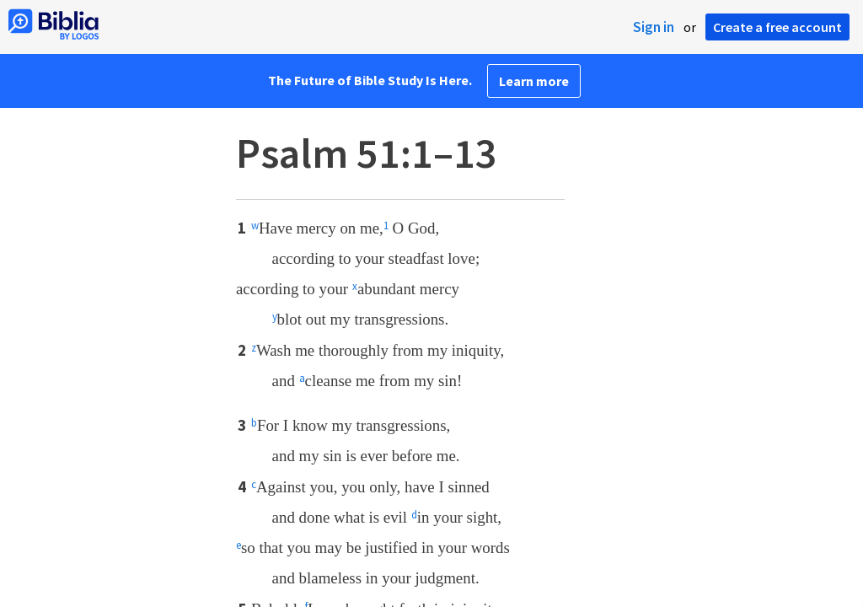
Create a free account (777, 27)
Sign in (653, 27)
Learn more (534, 81)
